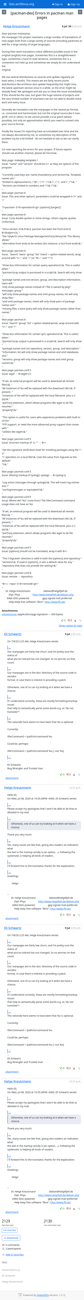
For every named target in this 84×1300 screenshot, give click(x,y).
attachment (12, 778)
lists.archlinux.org (21, 4)
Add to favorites (13, 1254)
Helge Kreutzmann (16, 26)
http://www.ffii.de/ (55, 601)
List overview (9, 1230)
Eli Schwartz (13, 634)
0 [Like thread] (63, 620)
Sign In (57, 4)
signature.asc (9, 614)
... (9, 647)
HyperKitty (43, 1295)
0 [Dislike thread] (70, 620)
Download (11, 1237)
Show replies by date (70, 625)
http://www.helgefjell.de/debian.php (53, 594)
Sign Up (74, 4)
